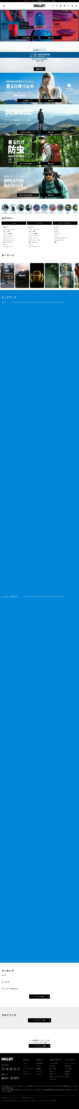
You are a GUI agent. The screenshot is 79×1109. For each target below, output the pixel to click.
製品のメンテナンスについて (57, 1076)
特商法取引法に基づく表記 (27, 1097)
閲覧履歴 (38, 1068)
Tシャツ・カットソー (8, 235)
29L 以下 (56, 231)
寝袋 (55, 242)
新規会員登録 (39, 1063)
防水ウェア (5, 227)
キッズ (55, 236)
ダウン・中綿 (6, 231)
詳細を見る (40, 69)
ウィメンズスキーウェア (35, 246)
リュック (65, 223)
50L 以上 (56, 227)
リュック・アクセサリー (29, 1068)
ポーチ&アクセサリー (59, 240)
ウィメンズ (39, 223)
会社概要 (67, 1071)
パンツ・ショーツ (7, 238)
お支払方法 (52, 1066)
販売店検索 (67, 1066)
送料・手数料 (53, 1068)
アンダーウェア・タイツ (9, 240)
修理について (53, 1071)
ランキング (39, 1071)
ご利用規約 (4, 1097)
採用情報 (67, 1074)
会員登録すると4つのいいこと (43, 1)
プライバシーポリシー (14, 1097)
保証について (53, 1074)
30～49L (56, 229)
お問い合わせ (53, 1079)
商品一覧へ (54, 38)
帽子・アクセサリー (8, 242)
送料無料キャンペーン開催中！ (30, 1)
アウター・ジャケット (8, 229)
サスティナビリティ (70, 1063)
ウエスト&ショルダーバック (61, 238)
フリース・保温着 (7, 233)
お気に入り (39, 1074)
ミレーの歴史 (68, 1068)
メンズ (14, 223)
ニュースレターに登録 (39, 1046)
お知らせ (53, 1)
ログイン (38, 1066)
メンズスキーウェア (8, 246)
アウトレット (26, 1071)
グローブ (5, 244)
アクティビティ (27, 1074)
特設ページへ (30, 38)
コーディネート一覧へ (39, 1020)
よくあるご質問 (53, 1063)
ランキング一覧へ (39, 996)
